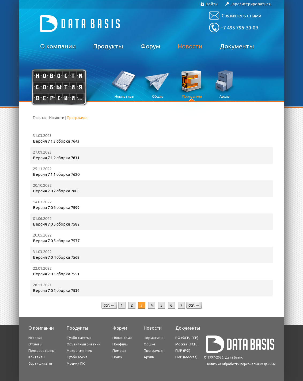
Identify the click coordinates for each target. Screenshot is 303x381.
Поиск (117, 357)
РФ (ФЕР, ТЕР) (186, 338)
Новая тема (122, 338)
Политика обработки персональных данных (240, 364)
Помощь (119, 350)
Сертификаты (40, 363)
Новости (190, 46)
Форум (150, 46)
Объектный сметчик (83, 344)
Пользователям (41, 350)
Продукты (108, 46)
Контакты (36, 357)
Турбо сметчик (79, 338)
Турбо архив (77, 357)
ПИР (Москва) (186, 357)
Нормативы (153, 338)
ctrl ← (109, 305)
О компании (58, 46)
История (35, 338)
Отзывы (35, 344)
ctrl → (193, 305)
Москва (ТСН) (186, 344)
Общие (149, 344)
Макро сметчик (79, 350)
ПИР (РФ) (182, 350)
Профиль (120, 344)
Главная (40, 118)
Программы (153, 350)
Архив (149, 357)
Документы (237, 46)
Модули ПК (76, 363)
